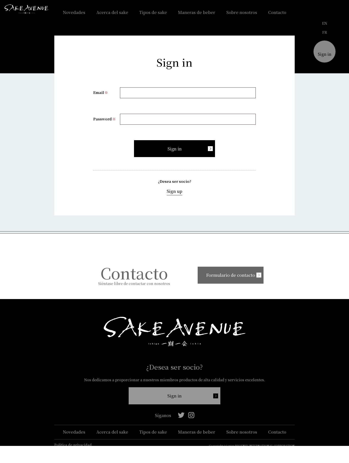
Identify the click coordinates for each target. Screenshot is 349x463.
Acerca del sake (112, 12)
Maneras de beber (196, 12)
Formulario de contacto (224, 281)
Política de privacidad (73, 451)
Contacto (277, 12)
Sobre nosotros (241, 12)
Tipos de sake (153, 12)
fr (324, 32)
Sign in (174, 149)
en (324, 23)
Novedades (74, 12)
